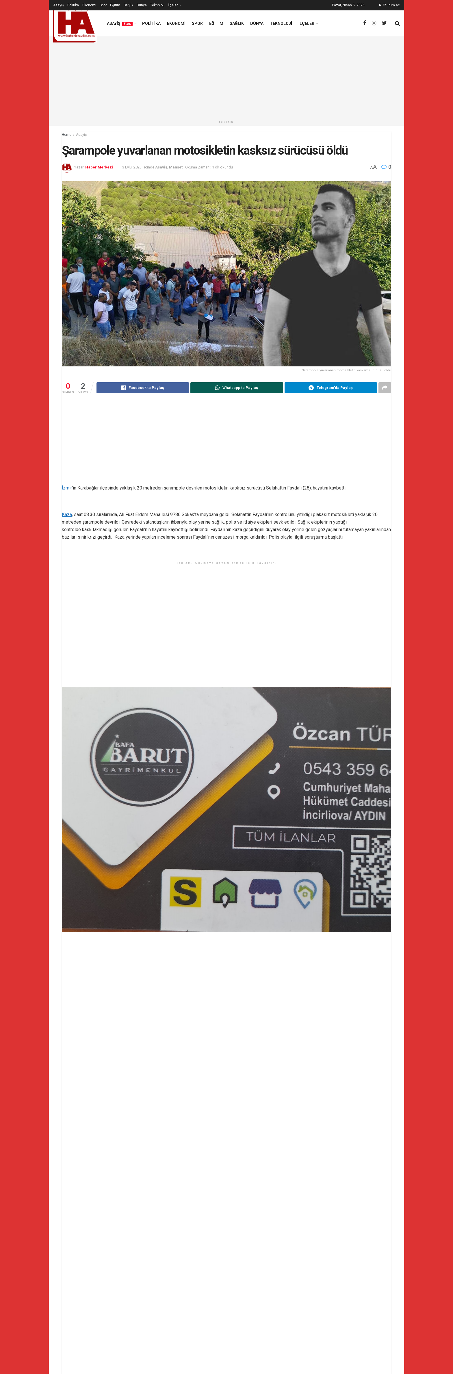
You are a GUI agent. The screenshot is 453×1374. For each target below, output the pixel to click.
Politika (73, 5)
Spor (103, 5)
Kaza (67, 514)
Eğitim (115, 5)
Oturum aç (389, 5)
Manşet (176, 167)
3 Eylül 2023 (132, 167)
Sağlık (128, 5)
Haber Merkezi (99, 167)
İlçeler (173, 5)
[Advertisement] (226, 76)
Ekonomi (89, 5)
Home (66, 135)
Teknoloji (157, 5)
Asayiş (58, 5)
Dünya (142, 5)
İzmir (67, 488)
